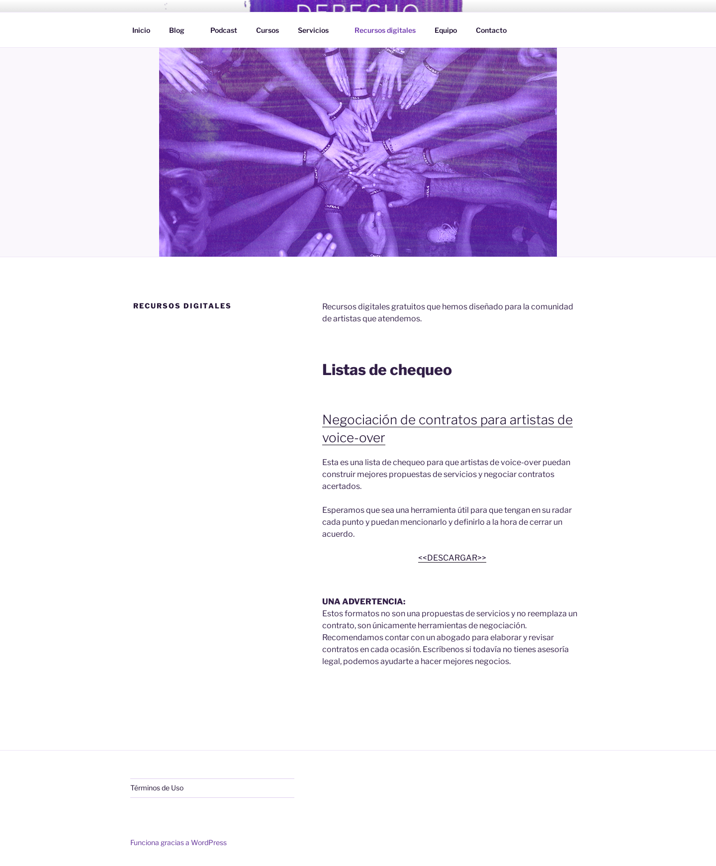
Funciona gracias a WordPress (178, 842)
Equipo (446, 30)
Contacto (491, 30)
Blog (181, 30)
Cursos (267, 30)
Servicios (318, 30)
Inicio (141, 30)
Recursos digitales (385, 30)
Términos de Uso (156, 787)
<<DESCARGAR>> (452, 558)
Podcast (223, 30)
